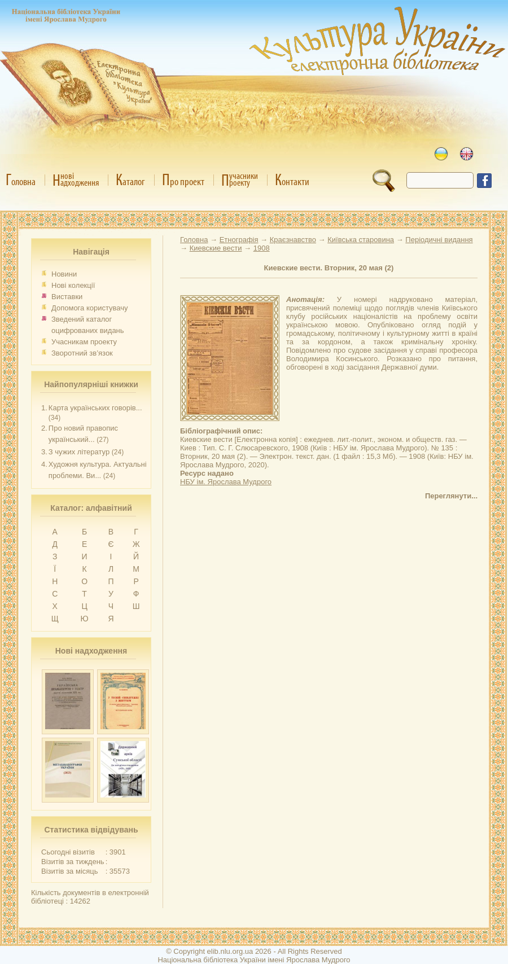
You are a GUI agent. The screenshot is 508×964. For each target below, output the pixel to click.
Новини (64, 274)
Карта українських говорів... (95, 408)
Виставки (66, 296)
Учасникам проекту (84, 342)
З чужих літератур (79, 452)
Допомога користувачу (89, 308)
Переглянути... (451, 496)
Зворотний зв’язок (82, 353)
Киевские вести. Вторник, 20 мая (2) (329, 268)
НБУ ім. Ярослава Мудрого (225, 481)
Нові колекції (73, 285)
